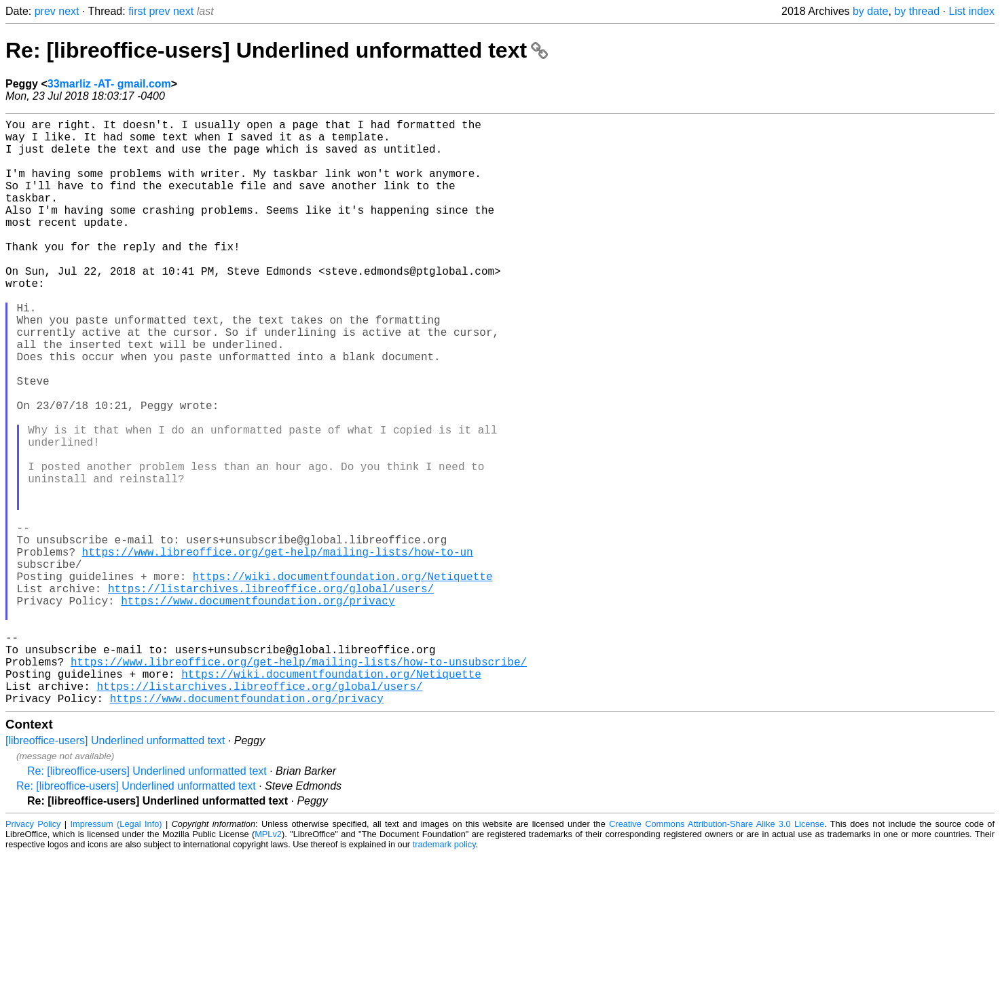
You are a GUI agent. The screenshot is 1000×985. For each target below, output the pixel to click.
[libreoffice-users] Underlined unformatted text (115, 870)
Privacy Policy (32, 954)
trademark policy (444, 974)
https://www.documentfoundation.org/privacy (257, 708)
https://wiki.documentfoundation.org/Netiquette (343, 679)
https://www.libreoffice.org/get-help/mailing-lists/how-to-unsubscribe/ (299, 783)
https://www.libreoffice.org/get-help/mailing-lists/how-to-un (277, 649)
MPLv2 (268, 964)
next (68, 11)
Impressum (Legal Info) (116, 954)
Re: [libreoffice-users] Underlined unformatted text (276, 50)
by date (870, 11)
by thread (917, 11)
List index (971, 11)
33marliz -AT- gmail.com (109, 84)
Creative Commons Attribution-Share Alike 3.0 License (716, 954)
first (137, 11)
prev (45, 11)
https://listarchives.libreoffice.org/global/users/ (271, 694)
